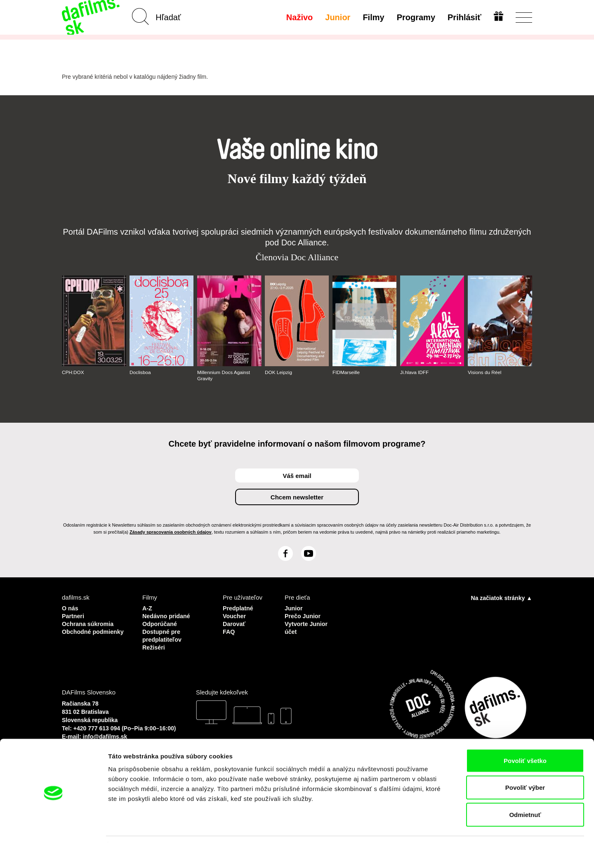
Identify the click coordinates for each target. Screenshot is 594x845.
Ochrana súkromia (89, 622)
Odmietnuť (525, 790)
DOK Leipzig (278, 372)
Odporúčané (160, 622)
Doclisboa (140, 372)
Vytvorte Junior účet (307, 626)
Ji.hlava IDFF (414, 372)
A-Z (147, 608)
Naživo (298, 17)
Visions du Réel (485, 372)
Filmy (373, 17)
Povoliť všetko (525, 736)
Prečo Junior (304, 615)
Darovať (235, 622)
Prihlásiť (464, 17)
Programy (415, 17)
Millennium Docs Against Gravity (224, 375)
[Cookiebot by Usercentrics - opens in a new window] (53, 829)
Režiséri (154, 645)
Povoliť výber (525, 763)
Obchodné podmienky (78, 634)
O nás (70, 608)
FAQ (229, 630)
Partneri (73, 615)
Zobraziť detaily (431, 828)
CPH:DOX (73, 372)
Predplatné (239, 608)
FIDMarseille (346, 372)
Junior (336, 17)
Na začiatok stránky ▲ (501, 598)
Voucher (235, 615)
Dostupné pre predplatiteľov (163, 634)
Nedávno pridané (167, 615)
